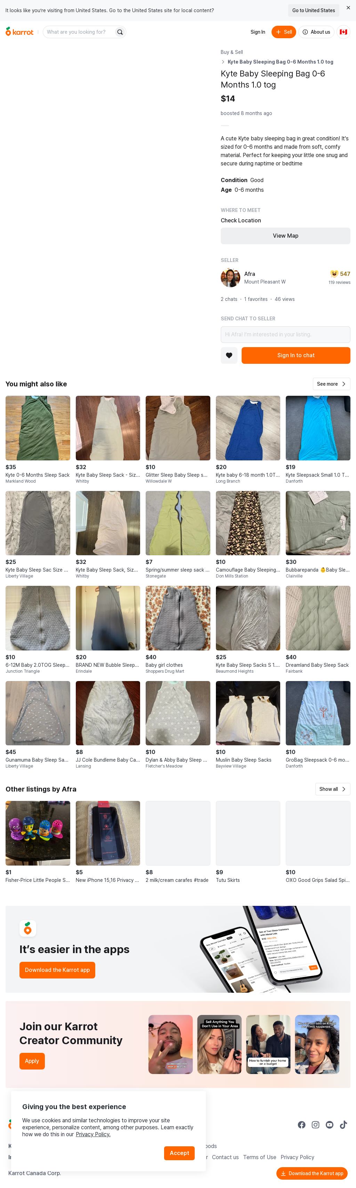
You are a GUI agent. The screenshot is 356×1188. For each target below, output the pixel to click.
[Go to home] (19, 32)
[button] (331, 384)
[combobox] (79, 32)
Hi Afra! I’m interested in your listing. (285, 334)
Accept (179, 1153)
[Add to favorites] (229, 355)
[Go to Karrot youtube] (329, 1125)
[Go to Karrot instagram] (316, 1125)
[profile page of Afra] (230, 277)
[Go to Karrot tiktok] (343, 1125)
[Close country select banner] (348, 8)
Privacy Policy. (93, 1134)
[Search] (120, 32)
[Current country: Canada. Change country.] (343, 32)
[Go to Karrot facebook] (302, 1125)
